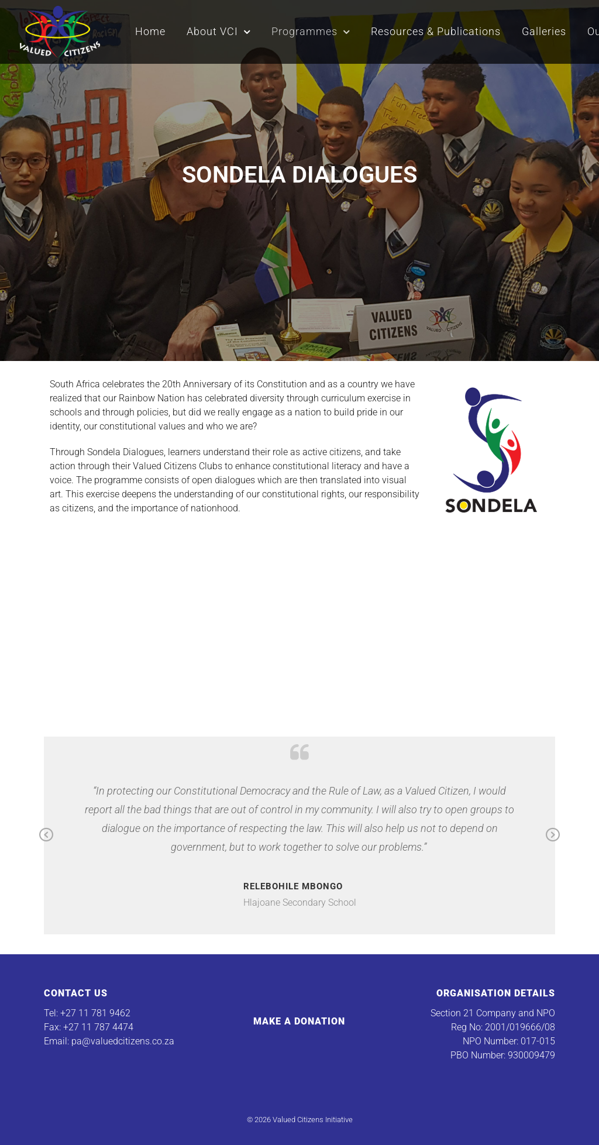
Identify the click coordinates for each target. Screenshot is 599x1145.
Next (553, 835)
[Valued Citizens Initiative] (60, 30)
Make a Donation (299, 1021)
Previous (46, 835)
